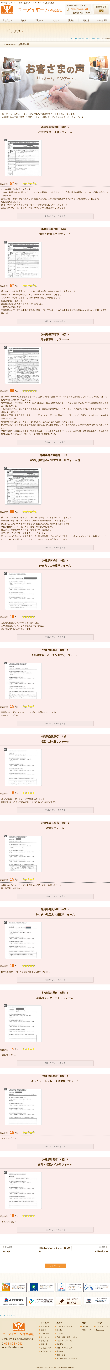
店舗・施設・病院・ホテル (67, 1337)
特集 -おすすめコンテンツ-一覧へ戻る (54, 1249)
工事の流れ (45, 1334)
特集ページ (86, 1330)
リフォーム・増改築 (64, 1326)
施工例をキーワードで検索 (67, 1358)
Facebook (100, 1330)
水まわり (60, 1330)
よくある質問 (46, 1348)
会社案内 (44, 1341)
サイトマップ (12, 1315)
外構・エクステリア (64, 1348)
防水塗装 (60, 1351)
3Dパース (86, 1326)
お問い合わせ (46, 1351)
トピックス (45, 1337)
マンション (61, 1334)
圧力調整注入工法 (100, 1251)
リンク (2, 1315)
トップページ (46, 1326)
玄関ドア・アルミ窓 (64, 1341)
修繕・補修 (61, 1355)
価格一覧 (44, 1344)
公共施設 (6, 1251)
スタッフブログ (102, 1326)
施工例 (43, 1330)
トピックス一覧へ (55, 1266)
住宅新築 (60, 1344)
